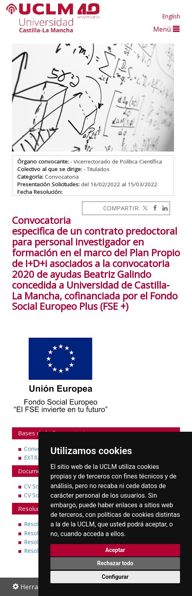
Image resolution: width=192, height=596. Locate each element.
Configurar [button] (115, 577)
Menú (166, 29)
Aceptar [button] (115, 550)
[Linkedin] (163, 208)
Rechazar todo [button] (115, 563)
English (171, 16)
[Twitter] (144, 208)
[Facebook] (153, 208)
